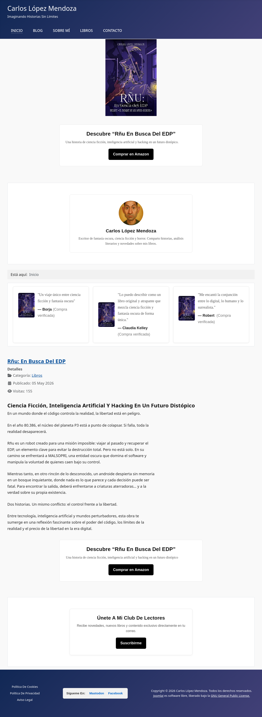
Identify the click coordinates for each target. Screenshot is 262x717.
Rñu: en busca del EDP (36, 361)
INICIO (17, 30)
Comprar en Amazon (131, 154)
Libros (37, 375)
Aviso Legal (25, 700)
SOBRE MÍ (61, 30)
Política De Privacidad (25, 693)
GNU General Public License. (230, 696)
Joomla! (158, 696)
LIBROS (86, 30)
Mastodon (97, 693)
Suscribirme (131, 643)
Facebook (115, 693)
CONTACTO (112, 30)
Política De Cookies (25, 687)
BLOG (38, 30)
